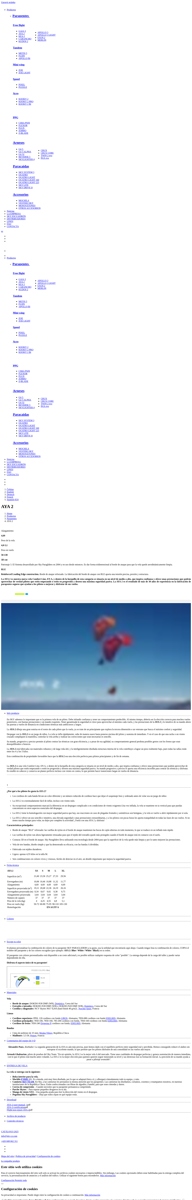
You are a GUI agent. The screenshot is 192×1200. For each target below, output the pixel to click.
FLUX (22, 128)
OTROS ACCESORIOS (30, 208)
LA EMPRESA (14, 213)
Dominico (59, 1003)
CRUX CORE (47, 153)
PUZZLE (23, 87)
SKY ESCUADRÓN (16, 216)
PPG (15, 117)
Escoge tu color (14, 941)
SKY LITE (24, 185)
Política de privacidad (26, 1156)
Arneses (18, 142)
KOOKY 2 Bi (25, 104)
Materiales (11, 992)
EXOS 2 (41, 37)
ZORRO (22, 130)
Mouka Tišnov (45, 1033)
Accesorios (20, 194)
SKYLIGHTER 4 (26, 159)
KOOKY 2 (23, 99)
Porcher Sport (85, 1008)
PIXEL (22, 84)
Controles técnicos (15, 1121)
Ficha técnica (13, 865)
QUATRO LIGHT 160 (29, 180)
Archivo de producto (16, 1116)
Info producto (13, 713)
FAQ (9, 224)
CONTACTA (13, 226)
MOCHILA (24, 200)
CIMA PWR (24, 123)
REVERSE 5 (24, 157)
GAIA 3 (22, 31)
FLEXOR (23, 125)
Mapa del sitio (7, 1156)
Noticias (10, 211)
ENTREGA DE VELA (17, 1065)
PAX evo (45, 158)
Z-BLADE (23, 133)
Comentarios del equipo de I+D (21, 1040)
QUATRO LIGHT (27, 177)
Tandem (17, 47)
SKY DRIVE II (26, 187)
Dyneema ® (46, 1023)
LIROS (64, 1018)
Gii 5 (21, 149)
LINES (10, 221)
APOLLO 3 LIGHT (47, 35)
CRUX (44, 150)
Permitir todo (21, 1180)
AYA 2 (22, 33)
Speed (16, 79)
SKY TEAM (28, 1082)
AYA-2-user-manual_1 (17, 1105)
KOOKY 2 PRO (26, 101)
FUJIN (22, 56)
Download (11, 1099)
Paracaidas (21, 166)
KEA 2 (22, 36)
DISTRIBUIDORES (16, 219)
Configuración (8, 1180)
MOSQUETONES (27, 205)
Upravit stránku (8, 2)
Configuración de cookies (48, 1156)
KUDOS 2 (23, 41)
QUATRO (23, 175)
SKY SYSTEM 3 (26, 172)
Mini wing (19, 64)
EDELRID (110, 1018)
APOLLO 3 (43, 32)
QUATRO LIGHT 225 (29, 182)
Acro (15, 93)
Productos (11, 10)
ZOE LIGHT (24, 72)
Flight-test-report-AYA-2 (18, 1110)
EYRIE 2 (25, 1079)
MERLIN (42, 40)
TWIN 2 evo (46, 155)
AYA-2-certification (16, 1107)
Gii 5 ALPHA (25, 151)
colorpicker (28, 977)
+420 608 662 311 (9, 1141)
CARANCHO (25, 39)
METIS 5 (23, 53)
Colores (10, 918)
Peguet (33, 1035)
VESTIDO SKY (26, 203)
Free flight (19, 25)
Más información (108, 1175)
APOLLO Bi (24, 58)
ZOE (21, 70)
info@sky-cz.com (9, 1136)
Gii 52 (21, 154)
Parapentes (21, 16)
